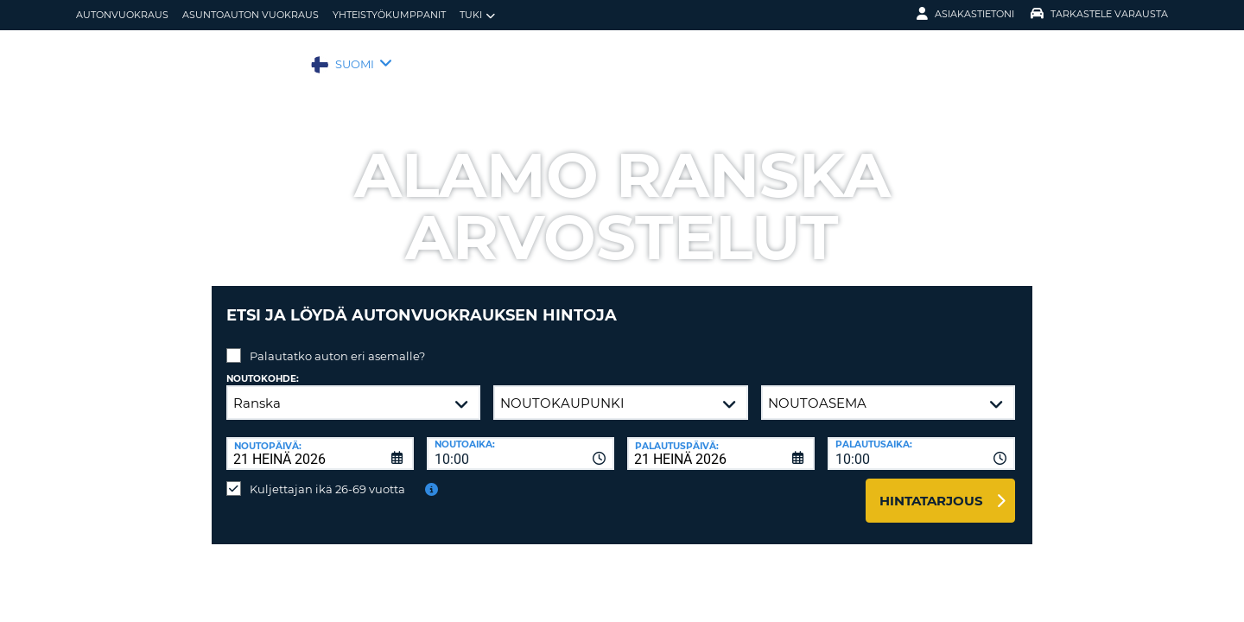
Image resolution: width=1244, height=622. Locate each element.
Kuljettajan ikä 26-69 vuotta (327, 476)
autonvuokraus (122, 15)
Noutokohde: (262, 365)
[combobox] (520, 440)
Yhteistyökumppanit (389, 15)
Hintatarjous (931, 487)
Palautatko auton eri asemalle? (337, 343)
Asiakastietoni (965, 14)
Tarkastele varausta (1099, 14)
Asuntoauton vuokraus (250, 15)
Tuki (477, 15)
